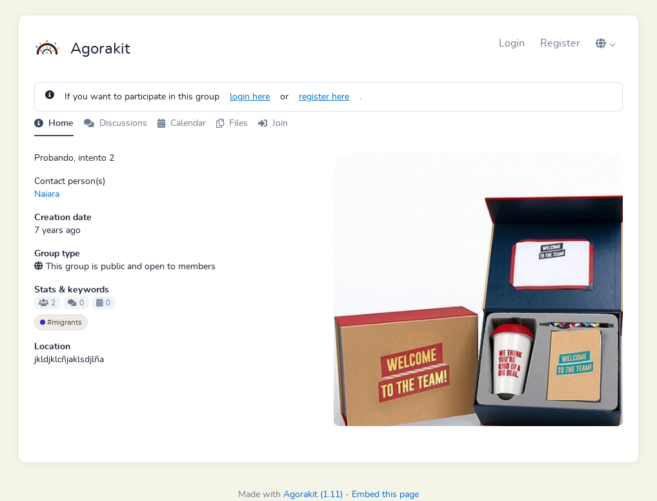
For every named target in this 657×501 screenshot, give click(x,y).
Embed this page (385, 494)
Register (560, 43)
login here (250, 96)
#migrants (61, 322)
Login (512, 43)
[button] (605, 43)
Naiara (46, 194)
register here (324, 96)
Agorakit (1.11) (313, 494)
